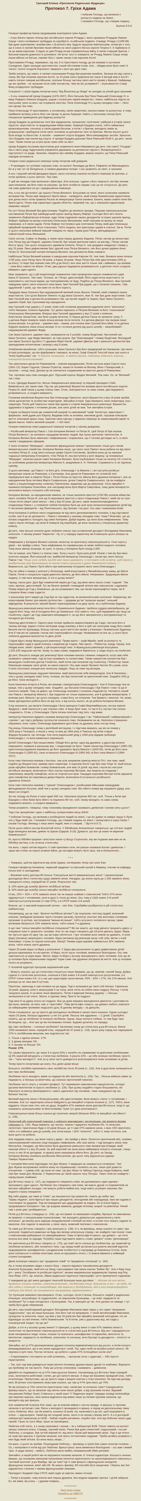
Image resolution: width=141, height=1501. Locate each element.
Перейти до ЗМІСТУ (70, 1493)
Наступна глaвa (70, 1490)
